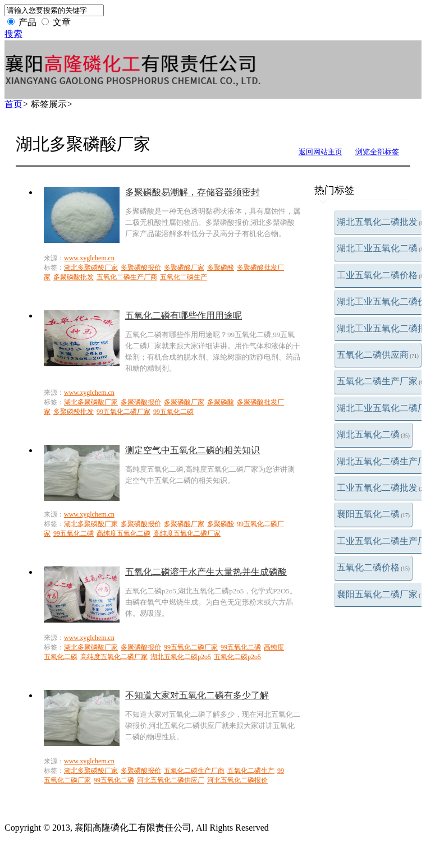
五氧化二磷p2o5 (237, 657)
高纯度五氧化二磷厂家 (187, 533)
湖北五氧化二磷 (373, 434)
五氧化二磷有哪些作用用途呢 (183, 315)
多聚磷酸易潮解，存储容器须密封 (192, 192)
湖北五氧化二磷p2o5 (180, 657)
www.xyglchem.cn (89, 258)
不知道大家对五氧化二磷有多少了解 (197, 695)
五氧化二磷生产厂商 (127, 277)
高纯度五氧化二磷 (123, 533)
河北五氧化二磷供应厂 (170, 780)
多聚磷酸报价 (141, 267)
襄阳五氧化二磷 (373, 514)
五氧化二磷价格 (373, 567)
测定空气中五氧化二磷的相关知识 (192, 450)
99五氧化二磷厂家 (123, 412)
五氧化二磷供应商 (378, 355)
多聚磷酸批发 (73, 277)
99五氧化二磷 (173, 412)
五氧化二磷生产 (183, 277)
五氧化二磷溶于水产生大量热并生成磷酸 (206, 572)
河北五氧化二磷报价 (237, 780)
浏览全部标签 (377, 152)
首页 (13, 104)
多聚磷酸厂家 (184, 267)
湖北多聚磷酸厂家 (91, 267)
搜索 (13, 34)
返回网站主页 (320, 152)
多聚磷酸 (220, 267)
